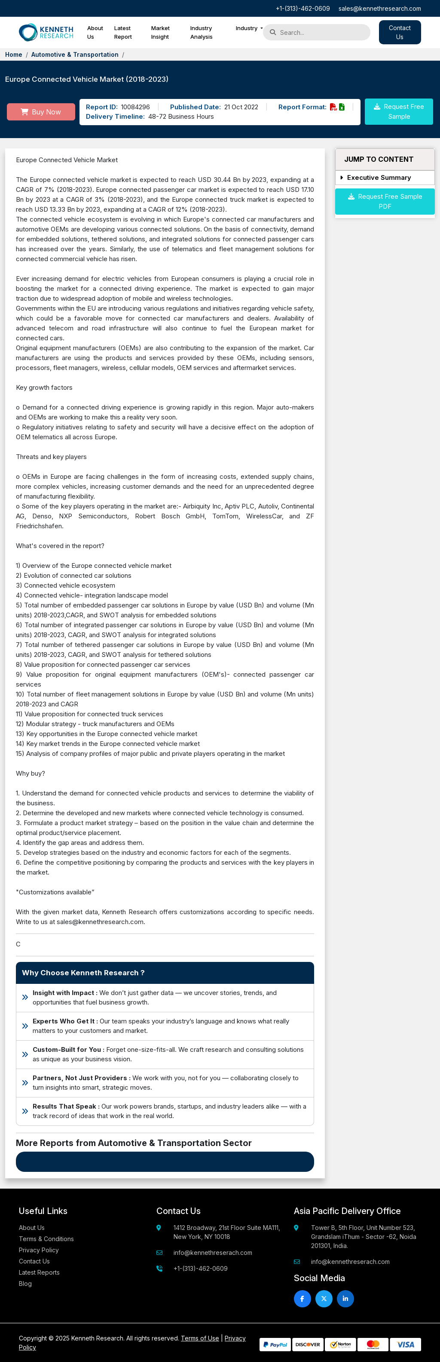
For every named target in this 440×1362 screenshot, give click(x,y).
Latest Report (123, 32)
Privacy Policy (39, 1250)
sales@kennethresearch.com (380, 8)
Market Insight (160, 32)
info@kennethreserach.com (213, 1252)
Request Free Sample (399, 111)
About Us (95, 32)
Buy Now (41, 112)
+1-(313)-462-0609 (303, 8)
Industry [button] (247, 28)
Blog (25, 1283)
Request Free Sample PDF (385, 201)
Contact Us (34, 1261)
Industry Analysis (201, 32)
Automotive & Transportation (75, 54)
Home (13, 54)
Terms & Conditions (46, 1238)
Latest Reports (39, 1272)
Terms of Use (200, 1338)
